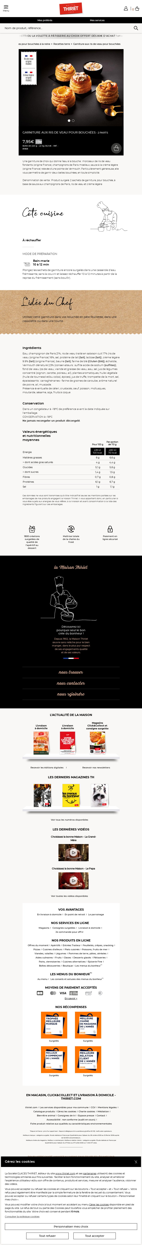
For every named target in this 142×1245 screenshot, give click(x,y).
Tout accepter (94, 1236)
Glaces (67, 957)
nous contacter (71, 683)
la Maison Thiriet (70, 567)
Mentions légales (107, 1107)
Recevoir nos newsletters (96, 768)
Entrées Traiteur (72, 945)
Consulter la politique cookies (22, 1216)
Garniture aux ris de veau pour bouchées (96, 44)
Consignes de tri (67, 1115)
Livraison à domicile (89, 928)
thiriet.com (31, 1107)
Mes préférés (44, 20)
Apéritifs (55, 945)
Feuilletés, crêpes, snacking (98, 945)
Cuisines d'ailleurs (52, 949)
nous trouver (71, 672)
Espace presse (86, 1115)
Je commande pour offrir (70, 932)
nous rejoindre (70, 694)
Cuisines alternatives (74, 961)
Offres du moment (38, 945)
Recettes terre (61, 44)
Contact (101, 1115)
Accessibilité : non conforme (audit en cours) (71, 1119)
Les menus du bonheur (88, 965)
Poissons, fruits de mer (95, 949)
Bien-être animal (46, 1115)
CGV (93, 1107)
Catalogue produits (44, 1111)
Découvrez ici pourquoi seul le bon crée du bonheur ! (71, 630)
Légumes (61, 953)
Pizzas (36, 949)
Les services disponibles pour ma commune (64, 1107)
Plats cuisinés (72, 949)
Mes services (97, 20)
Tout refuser (47, 1236)
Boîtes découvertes (49, 965)
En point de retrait (75, 914)
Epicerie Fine (95, 961)
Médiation (103, 1111)
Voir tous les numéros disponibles (69, 820)
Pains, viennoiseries (49, 961)
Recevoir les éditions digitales (47, 768)
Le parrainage (96, 914)
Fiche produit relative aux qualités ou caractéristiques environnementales (71, 1123)
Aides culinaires (44, 957)
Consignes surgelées (63, 928)
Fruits (58, 957)
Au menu (42, 979)
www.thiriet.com (65, 1173)
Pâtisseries (99, 957)
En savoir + (71, 998)
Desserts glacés (82, 957)
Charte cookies (87, 1111)
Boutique (68, 965)
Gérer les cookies (99, 1204)
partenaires (89, 1173)
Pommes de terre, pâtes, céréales (87, 953)
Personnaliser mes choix (71, 1226)
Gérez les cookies (66, 1111)
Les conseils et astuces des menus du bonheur (77, 979)
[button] (126, 8)
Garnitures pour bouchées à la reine (29, 44)
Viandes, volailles (44, 953)
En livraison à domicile (49, 914)
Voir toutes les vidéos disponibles (69, 896)
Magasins (44, 928)
